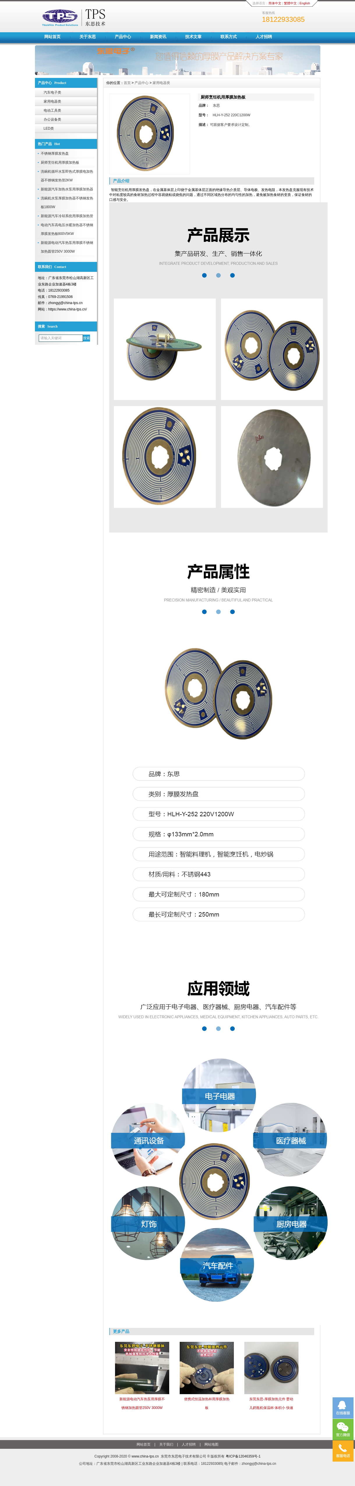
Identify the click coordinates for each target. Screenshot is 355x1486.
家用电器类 (52, 101)
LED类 (49, 128)
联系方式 (228, 36)
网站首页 (52, 36)
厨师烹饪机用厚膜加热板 (60, 162)
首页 (127, 83)
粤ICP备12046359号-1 (243, 1456)
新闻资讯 (158, 36)
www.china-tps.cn (145, 1456)
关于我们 (166, 1444)
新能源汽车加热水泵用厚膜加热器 (67, 189)
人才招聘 (264, 36)
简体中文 (275, 3)
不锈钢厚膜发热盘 (55, 153)
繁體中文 (290, 3)
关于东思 (88, 36)
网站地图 (211, 1444)
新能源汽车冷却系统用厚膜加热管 (67, 216)
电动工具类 (52, 110)
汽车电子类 (52, 92)
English (304, 3)
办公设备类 (52, 119)
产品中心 (123, 36)
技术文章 (193, 36)
